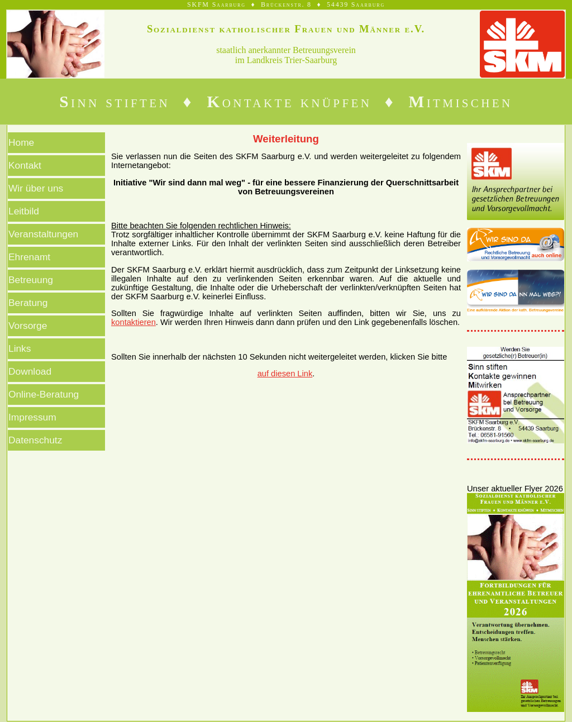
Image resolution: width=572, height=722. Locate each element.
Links (19, 348)
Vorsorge (27, 325)
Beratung (27, 302)
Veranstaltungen (43, 234)
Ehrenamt (29, 256)
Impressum (32, 417)
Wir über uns (35, 188)
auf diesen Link (285, 373)
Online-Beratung (43, 394)
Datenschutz (35, 440)
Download (29, 371)
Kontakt (24, 165)
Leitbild (23, 211)
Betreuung (30, 279)
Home (21, 142)
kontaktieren (133, 322)
